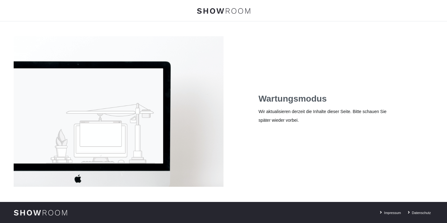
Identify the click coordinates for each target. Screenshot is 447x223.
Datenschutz (418, 212)
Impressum (389, 212)
